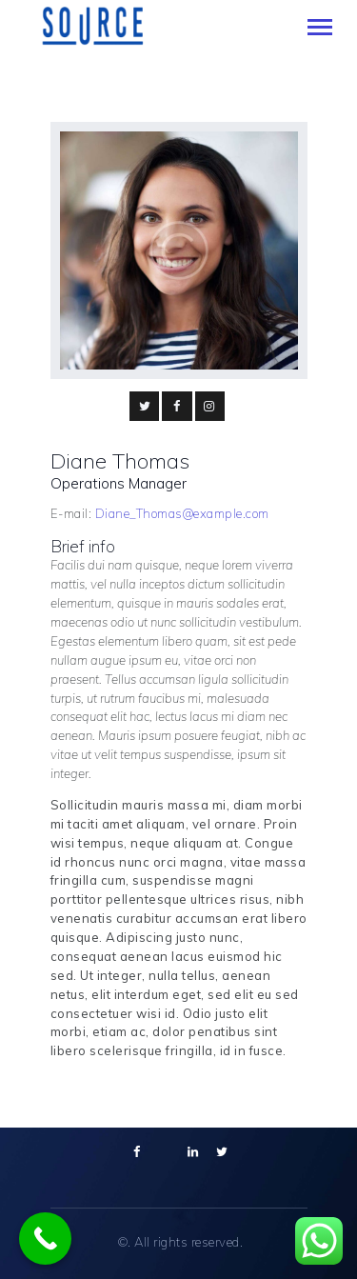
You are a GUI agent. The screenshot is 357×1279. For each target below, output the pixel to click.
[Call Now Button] (45, 1238)
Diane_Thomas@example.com (182, 513)
